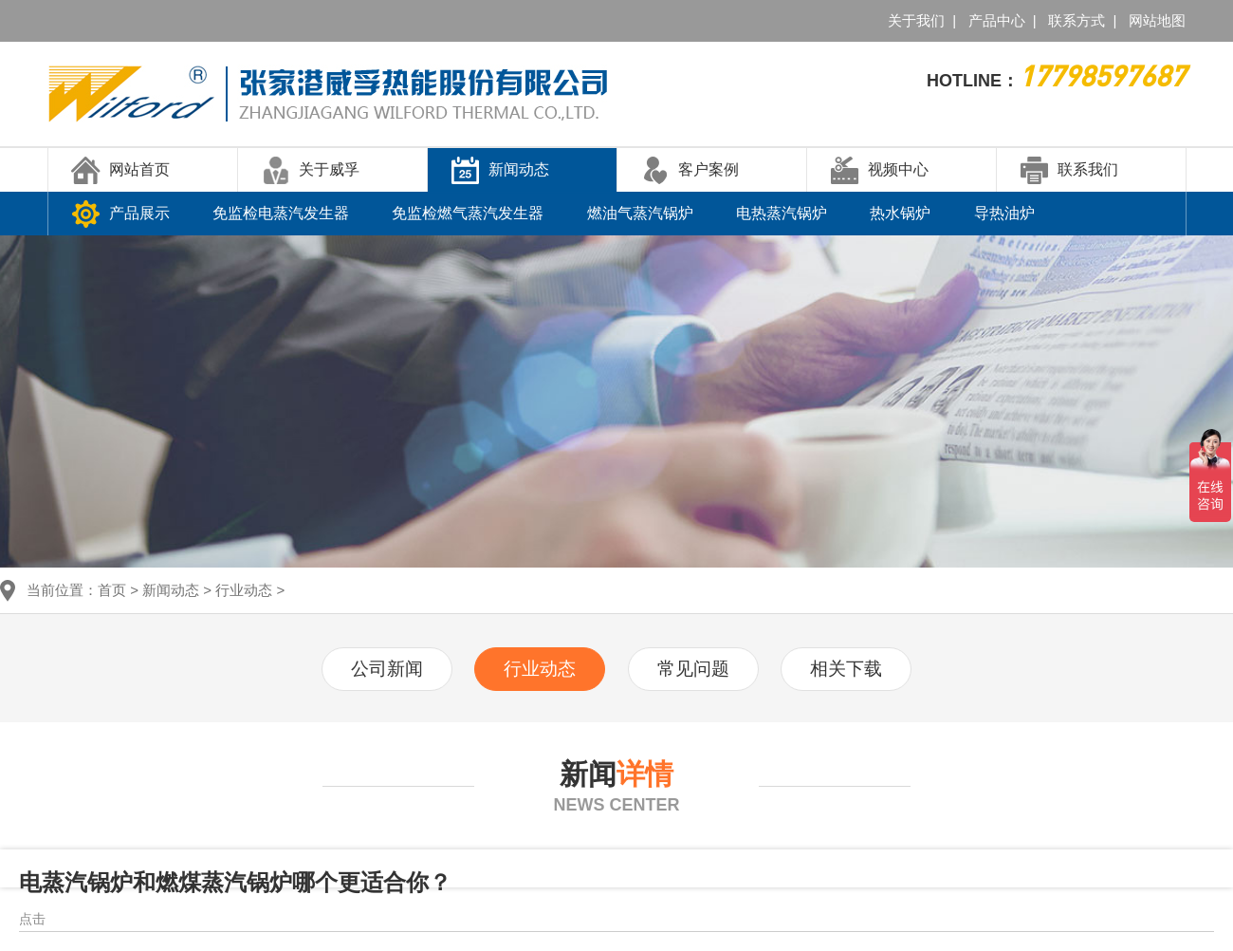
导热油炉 (1004, 213)
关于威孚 (329, 169)
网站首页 (139, 169)
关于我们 (916, 20)
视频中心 (898, 169)
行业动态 (243, 590)
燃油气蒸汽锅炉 (640, 213)
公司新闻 (387, 669)
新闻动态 (518, 169)
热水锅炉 (900, 213)
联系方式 (1076, 20)
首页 (112, 590)
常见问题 (693, 669)
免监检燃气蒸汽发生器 (467, 213)
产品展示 (139, 213)
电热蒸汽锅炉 (781, 213)
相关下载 (846, 669)
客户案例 (708, 169)
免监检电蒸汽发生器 (280, 213)
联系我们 (1088, 169)
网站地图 (1157, 20)
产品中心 (996, 20)
